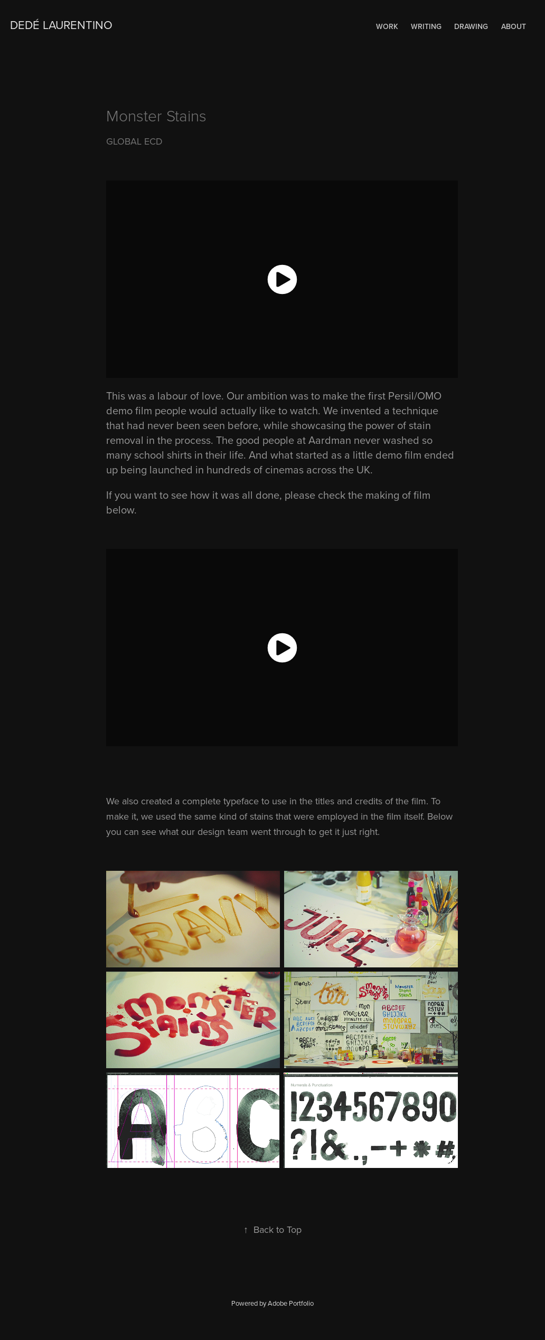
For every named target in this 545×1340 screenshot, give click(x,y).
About (513, 26)
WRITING (426, 26)
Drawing (471, 26)
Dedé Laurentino (61, 24)
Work (387, 26)
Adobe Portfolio (291, 1303)
